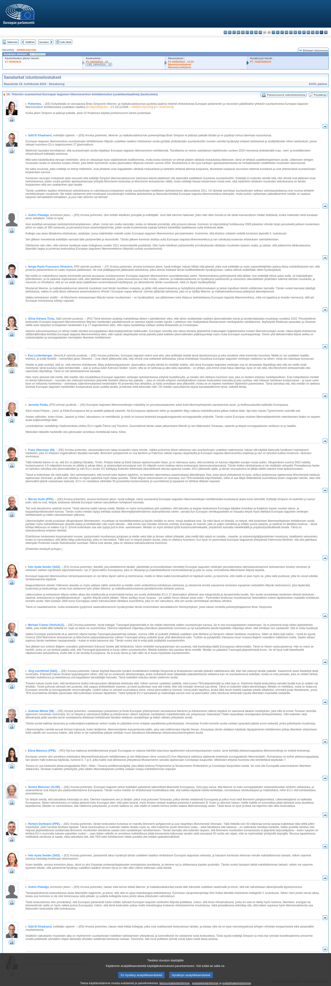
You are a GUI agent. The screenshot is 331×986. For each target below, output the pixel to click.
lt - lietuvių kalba (282, 32)
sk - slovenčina (312, 32)
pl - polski (299, 32)
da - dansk (238, 32)
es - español (229, 32)
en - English (256, 32)
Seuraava (44, 42)
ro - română (308, 32)
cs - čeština (234, 32)
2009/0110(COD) (26, 50)
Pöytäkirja (320, 94)
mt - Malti (291, 32)
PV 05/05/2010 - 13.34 (181, 61)
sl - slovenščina (317, 32)
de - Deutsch (243, 32)
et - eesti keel (247, 32)
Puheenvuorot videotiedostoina (286, 94)
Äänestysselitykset (179, 64)
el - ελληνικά (251, 32)
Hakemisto (12, 42)
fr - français (260, 32)
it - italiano (273, 32)
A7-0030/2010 (13, 61)
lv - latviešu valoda (278, 32)
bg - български (225, 32)
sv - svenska (326, 32)
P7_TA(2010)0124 (260, 61)
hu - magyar (286, 32)
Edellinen (30, 42)
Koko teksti (65, 42)
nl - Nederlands (295, 32)
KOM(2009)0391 (97, 107)
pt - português (304, 32)
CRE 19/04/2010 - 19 (99, 64)
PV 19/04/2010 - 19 (97, 61)
